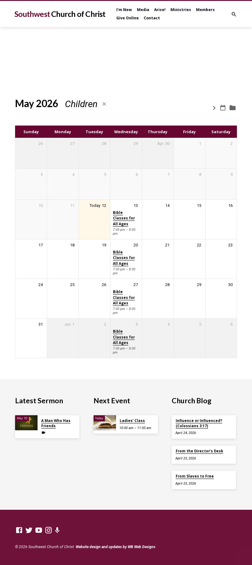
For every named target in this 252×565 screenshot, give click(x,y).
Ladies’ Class (132, 420)
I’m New (124, 9)
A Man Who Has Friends (55, 423)
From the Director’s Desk (199, 451)
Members (205, 9)
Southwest (60, 13)
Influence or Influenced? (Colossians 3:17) (199, 423)
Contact (152, 18)
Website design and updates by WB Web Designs (115, 547)
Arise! (160, 9)
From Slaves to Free (195, 476)
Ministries (180, 9)
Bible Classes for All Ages (124, 218)
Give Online (127, 18)
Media (143, 9)
